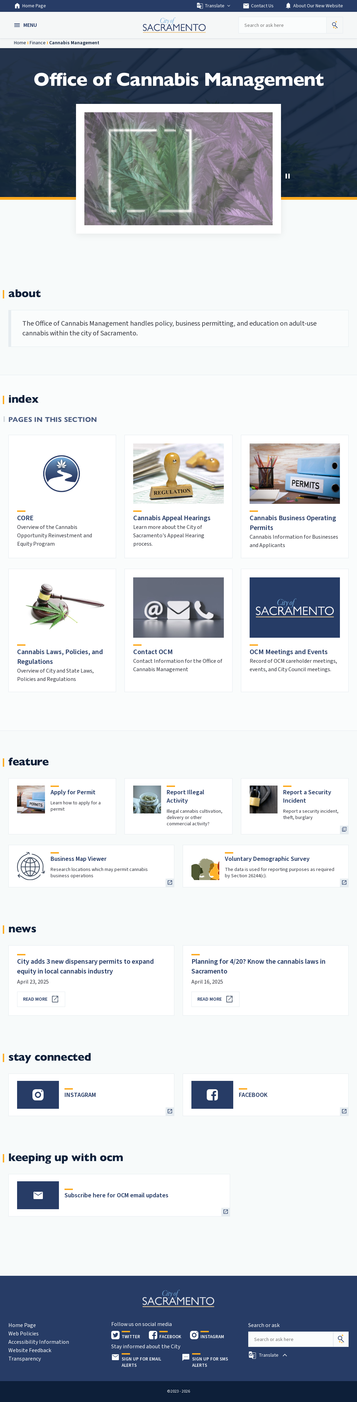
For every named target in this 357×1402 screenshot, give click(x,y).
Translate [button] (213, 5)
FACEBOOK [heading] (253, 1095)
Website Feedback (29, 1350)
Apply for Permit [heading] (73, 792)
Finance (38, 42)
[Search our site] (282, 25)
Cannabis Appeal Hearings (172, 518)
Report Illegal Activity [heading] (185, 796)
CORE (25, 518)
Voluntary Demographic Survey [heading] (267, 859)
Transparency (24, 1359)
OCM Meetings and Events (289, 652)
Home (20, 42)
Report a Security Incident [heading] (307, 796)
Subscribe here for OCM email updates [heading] (116, 1195)
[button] (26, 25)
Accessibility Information (38, 1342)
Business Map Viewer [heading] (79, 859)
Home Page (30, 5)
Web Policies (23, 1333)
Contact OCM (153, 652)
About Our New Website (314, 6)
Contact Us (258, 6)
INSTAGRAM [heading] (80, 1095)
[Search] (341, 1339)
